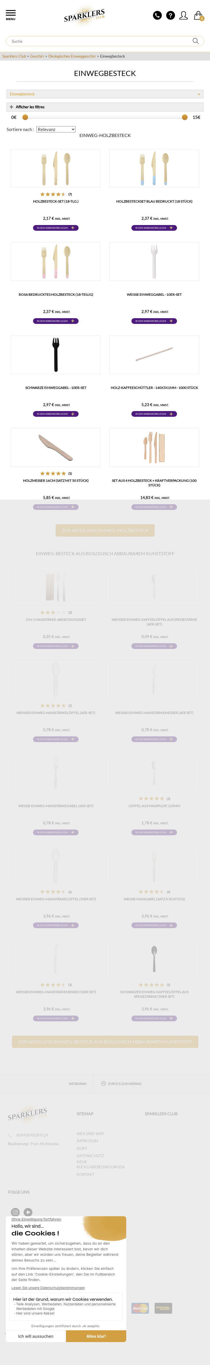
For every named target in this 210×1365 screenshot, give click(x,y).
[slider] (25, 117)
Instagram (77, 1084)
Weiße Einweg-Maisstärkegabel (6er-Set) (56, 806)
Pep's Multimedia (45, 1143)
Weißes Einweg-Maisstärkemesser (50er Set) (56, 992)
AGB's (82, 1148)
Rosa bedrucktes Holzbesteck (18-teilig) (56, 294)
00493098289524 (28, 1135)
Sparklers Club (14, 56)
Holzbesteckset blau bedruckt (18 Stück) (154, 201)
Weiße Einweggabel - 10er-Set (154, 294)
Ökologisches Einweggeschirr (72, 56)
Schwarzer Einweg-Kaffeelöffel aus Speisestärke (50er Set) (154, 994)
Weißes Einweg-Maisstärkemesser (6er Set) (154, 713)
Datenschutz (90, 1155)
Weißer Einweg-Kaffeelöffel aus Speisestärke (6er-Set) (154, 621)
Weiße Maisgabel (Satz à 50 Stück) (154, 899)
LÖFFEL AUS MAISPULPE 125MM (154, 806)
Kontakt (85, 1174)
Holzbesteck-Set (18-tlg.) (56, 201)
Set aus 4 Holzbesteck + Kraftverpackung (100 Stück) (154, 482)
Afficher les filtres (27, 107)
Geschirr (37, 56)
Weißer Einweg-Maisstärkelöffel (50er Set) (56, 899)
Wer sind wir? (90, 1133)
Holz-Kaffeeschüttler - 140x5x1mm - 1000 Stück (154, 388)
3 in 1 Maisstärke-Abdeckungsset (56, 619)
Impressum (87, 1141)
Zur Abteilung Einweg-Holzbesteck (105, 530)
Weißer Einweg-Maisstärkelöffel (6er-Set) (55, 713)
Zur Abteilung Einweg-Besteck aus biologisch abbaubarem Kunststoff (105, 1041)
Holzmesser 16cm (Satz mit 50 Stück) (56, 480)
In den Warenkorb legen (52, 227)
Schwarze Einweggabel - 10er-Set (55, 388)
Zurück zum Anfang (121, 1083)
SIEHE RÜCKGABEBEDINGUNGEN (101, 1164)
